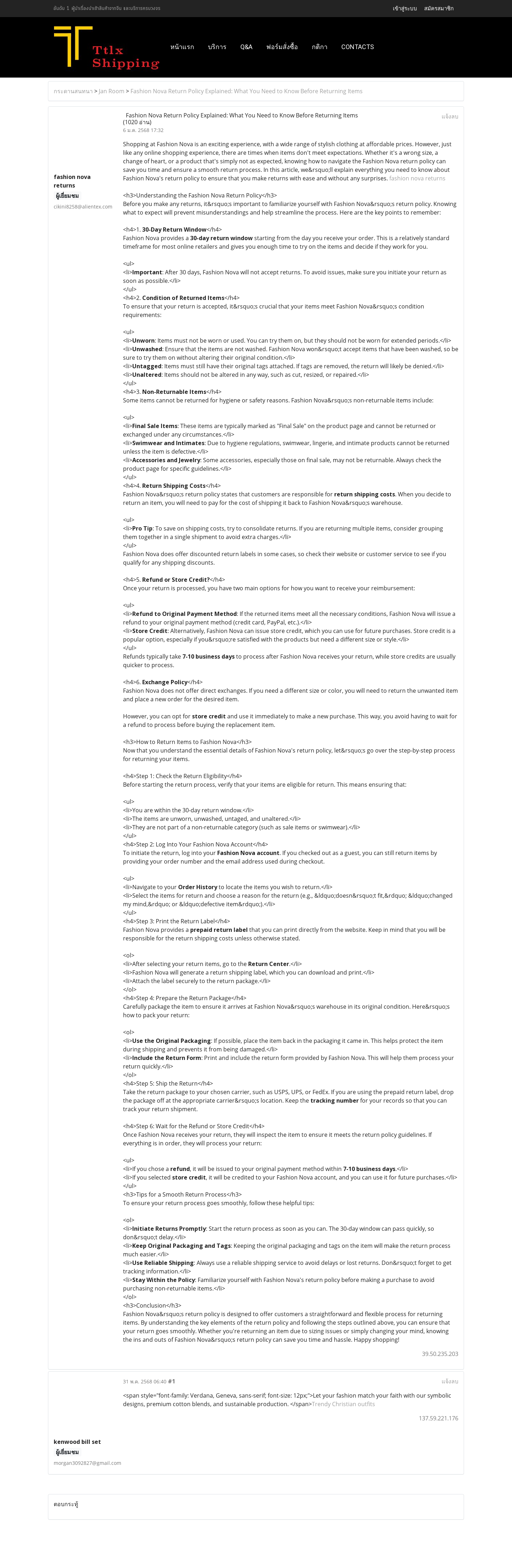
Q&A (246, 47)
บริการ (217, 47)
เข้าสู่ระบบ (405, 8)
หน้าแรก (182, 47)
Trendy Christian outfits (343, 1404)
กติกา (319, 47)
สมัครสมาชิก (439, 8)
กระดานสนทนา (73, 91)
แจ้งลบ (450, 116)
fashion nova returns (417, 178)
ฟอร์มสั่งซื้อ (282, 47)
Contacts (357, 47)
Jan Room (111, 91)
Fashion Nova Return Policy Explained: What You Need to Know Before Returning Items (246, 91)
